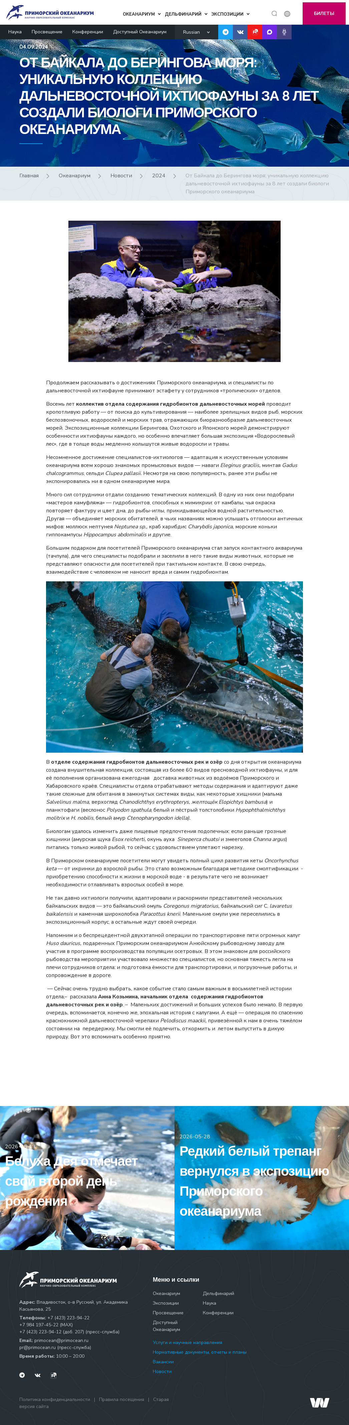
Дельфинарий (218, 1293)
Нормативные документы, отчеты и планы (200, 1352)
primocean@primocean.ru (61, 1340)
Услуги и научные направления (187, 1342)
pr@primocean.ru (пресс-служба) (55, 1347)
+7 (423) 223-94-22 (68, 1318)
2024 (158, 175)
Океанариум (74, 175)
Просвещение (47, 29)
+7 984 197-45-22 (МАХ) (46, 1325)
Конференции (87, 29)
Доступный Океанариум (139, 29)
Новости (121, 175)
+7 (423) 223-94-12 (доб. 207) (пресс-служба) (69, 1332)
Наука (15, 29)
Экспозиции (166, 1303)
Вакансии (163, 1362)
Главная (29, 175)
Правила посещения (121, 1399)
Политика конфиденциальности (54, 1399)
